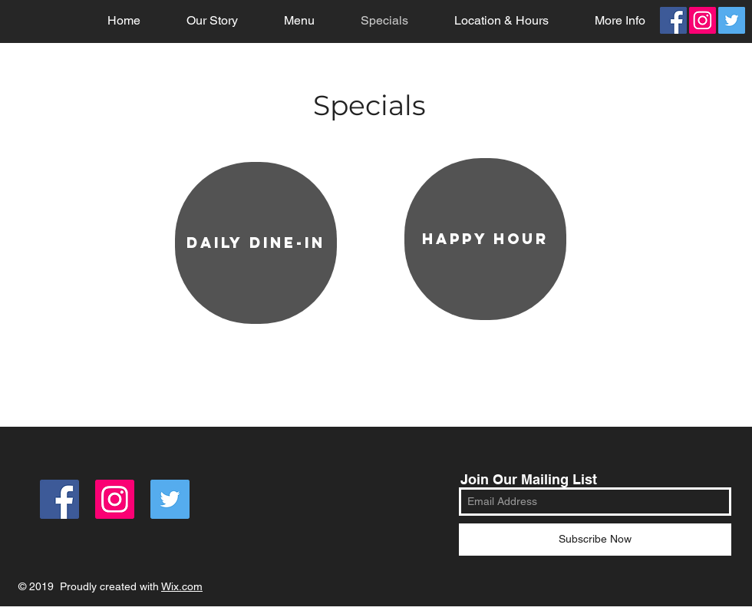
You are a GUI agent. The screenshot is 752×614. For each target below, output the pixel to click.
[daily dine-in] (256, 243)
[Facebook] (673, 20)
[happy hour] (485, 239)
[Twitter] (731, 20)
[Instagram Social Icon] (702, 20)
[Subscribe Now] (595, 539)
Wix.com (182, 586)
